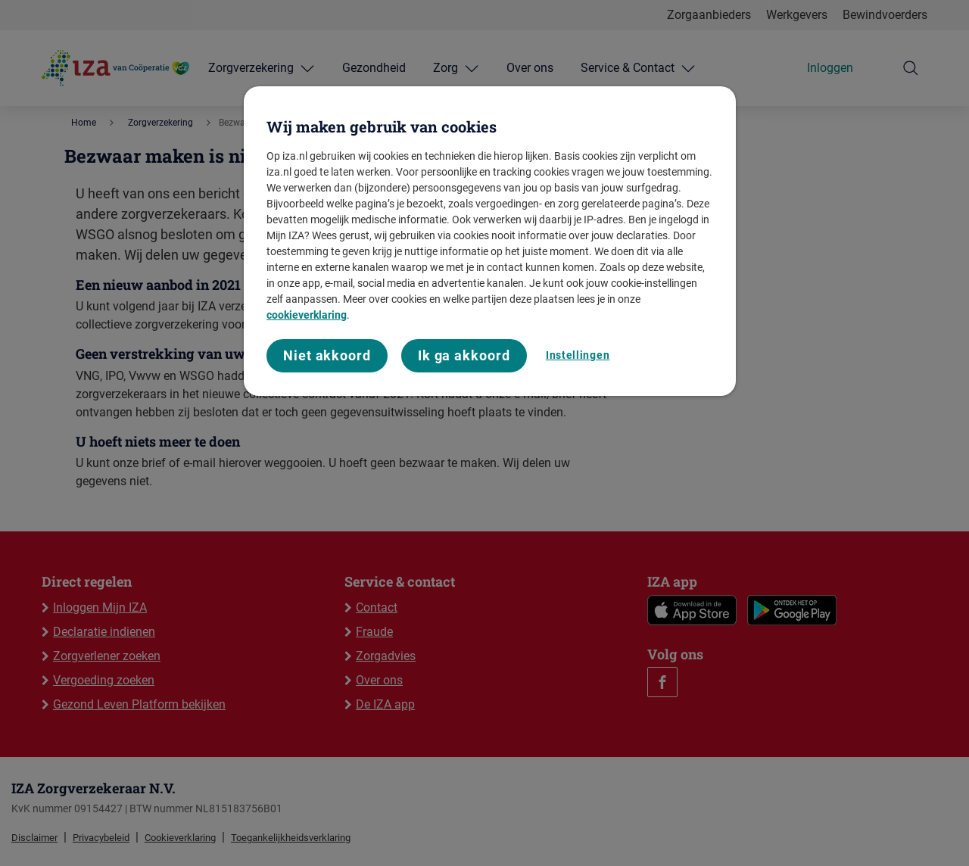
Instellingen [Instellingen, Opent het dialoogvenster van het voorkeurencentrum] (577, 355)
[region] (490, 241)
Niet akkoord (327, 355)
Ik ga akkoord (464, 355)
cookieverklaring (306, 315)
